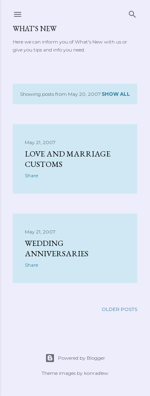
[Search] (132, 12)
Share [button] (31, 175)
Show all (116, 94)
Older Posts (119, 309)
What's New (34, 28)
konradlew (96, 373)
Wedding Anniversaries (56, 248)
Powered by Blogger (75, 358)
